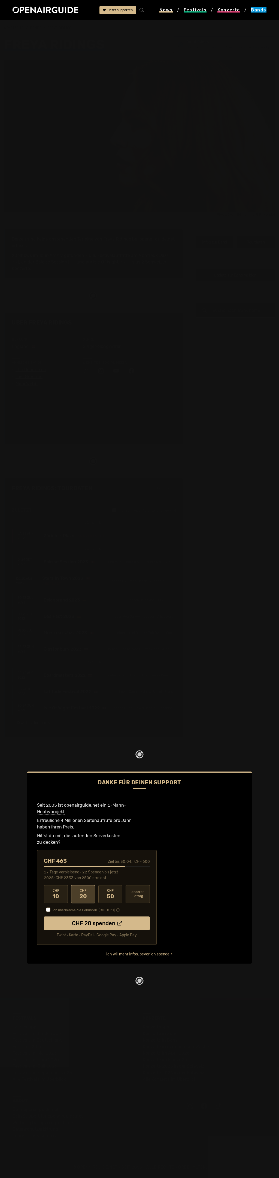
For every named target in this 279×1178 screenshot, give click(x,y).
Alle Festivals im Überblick (39, 1079)
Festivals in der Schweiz (37, 1033)
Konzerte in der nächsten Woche (176, 1046)
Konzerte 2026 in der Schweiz (173, 1072)
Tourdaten (256, 242)
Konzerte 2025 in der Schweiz (173, 1065)
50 (110, 894)
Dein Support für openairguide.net (48, 1115)
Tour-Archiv (51, 255)
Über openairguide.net (36, 1109)
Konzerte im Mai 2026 (165, 1059)
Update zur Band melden (235, 275)
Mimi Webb (27, 384)
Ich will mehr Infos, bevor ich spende (137, 954)
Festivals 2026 (28, 1046)
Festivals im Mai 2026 (35, 1052)
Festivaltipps (26, 1026)
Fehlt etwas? (166, 488)
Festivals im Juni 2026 (36, 1059)
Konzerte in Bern (160, 1039)
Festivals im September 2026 (42, 1072)
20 (83, 894)
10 (56, 894)
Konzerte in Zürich (161, 1033)
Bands (35, 28)
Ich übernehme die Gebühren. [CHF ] (84, 909)
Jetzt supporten (118, 10)
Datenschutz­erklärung (35, 1128)
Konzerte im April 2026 (166, 1052)
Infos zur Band (214, 242)
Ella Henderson (31, 370)
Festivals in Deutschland (38, 1039)
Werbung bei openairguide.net (44, 1122)
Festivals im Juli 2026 (35, 1065)
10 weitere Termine (33, 723)
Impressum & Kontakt (34, 1135)
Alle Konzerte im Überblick (169, 1079)
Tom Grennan (29, 377)
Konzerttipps (156, 1026)
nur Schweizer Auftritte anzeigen (144, 510)
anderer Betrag (138, 894)
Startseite (14, 28)
